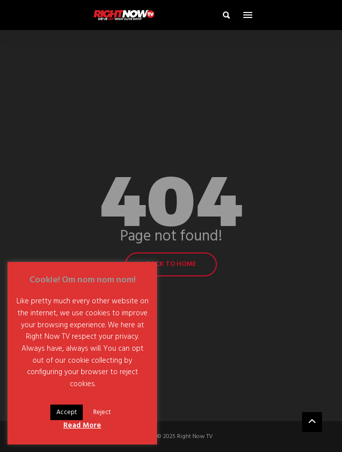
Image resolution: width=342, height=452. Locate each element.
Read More (82, 426)
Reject (102, 412)
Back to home (171, 264)
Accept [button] (66, 412)
